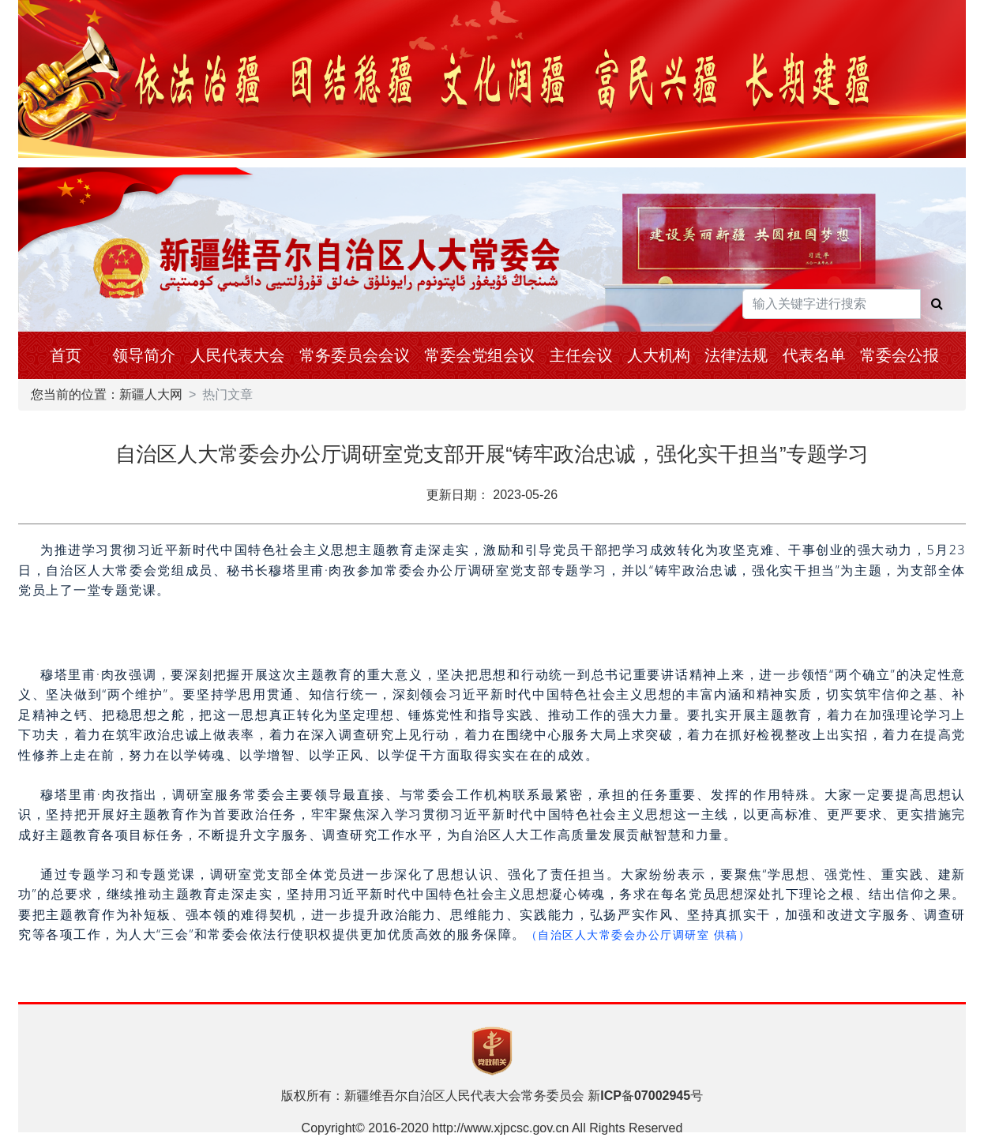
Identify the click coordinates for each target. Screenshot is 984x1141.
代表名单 (814, 355)
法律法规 (736, 355)
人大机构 (658, 355)
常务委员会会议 (354, 355)
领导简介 (143, 355)
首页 (65, 355)
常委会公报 (899, 355)
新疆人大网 (150, 394)
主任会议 (581, 355)
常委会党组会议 (479, 355)
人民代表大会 (237, 355)
